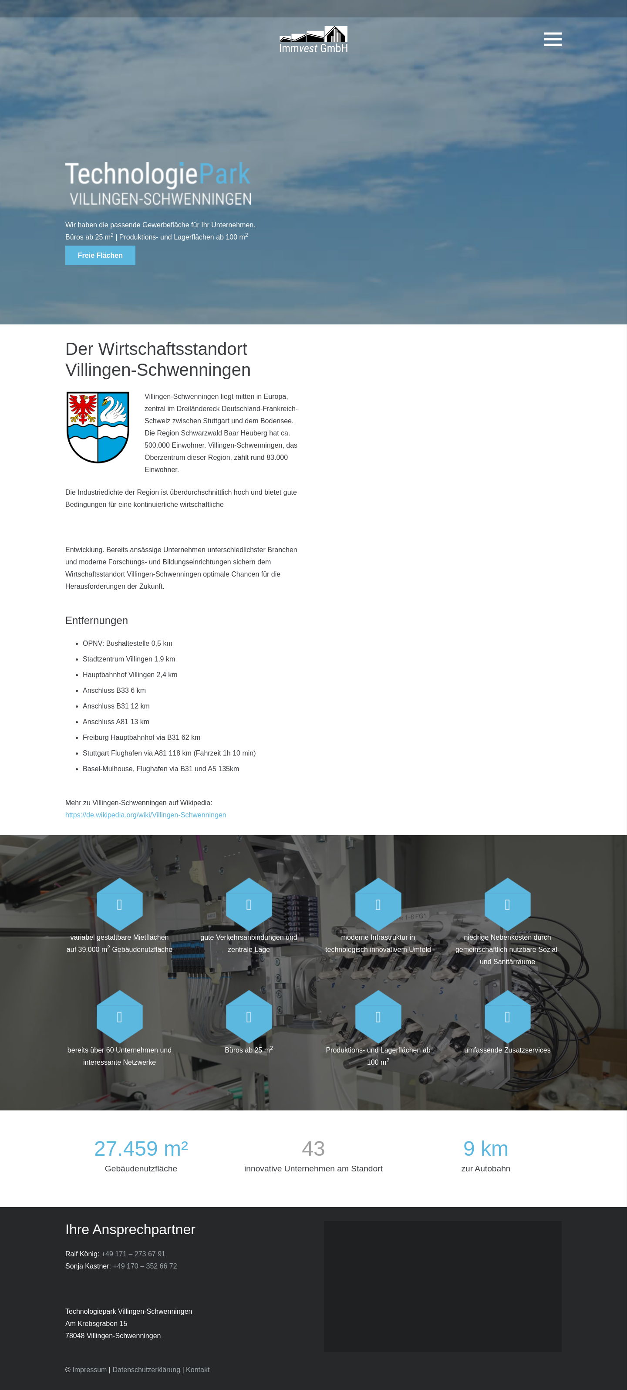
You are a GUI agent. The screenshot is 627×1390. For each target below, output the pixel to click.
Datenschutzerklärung (146, 1369)
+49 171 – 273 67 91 (133, 1254)
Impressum (89, 1369)
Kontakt (197, 1369)
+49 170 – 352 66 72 (145, 1266)
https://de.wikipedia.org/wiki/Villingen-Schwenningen (145, 815)
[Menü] (553, 39)
